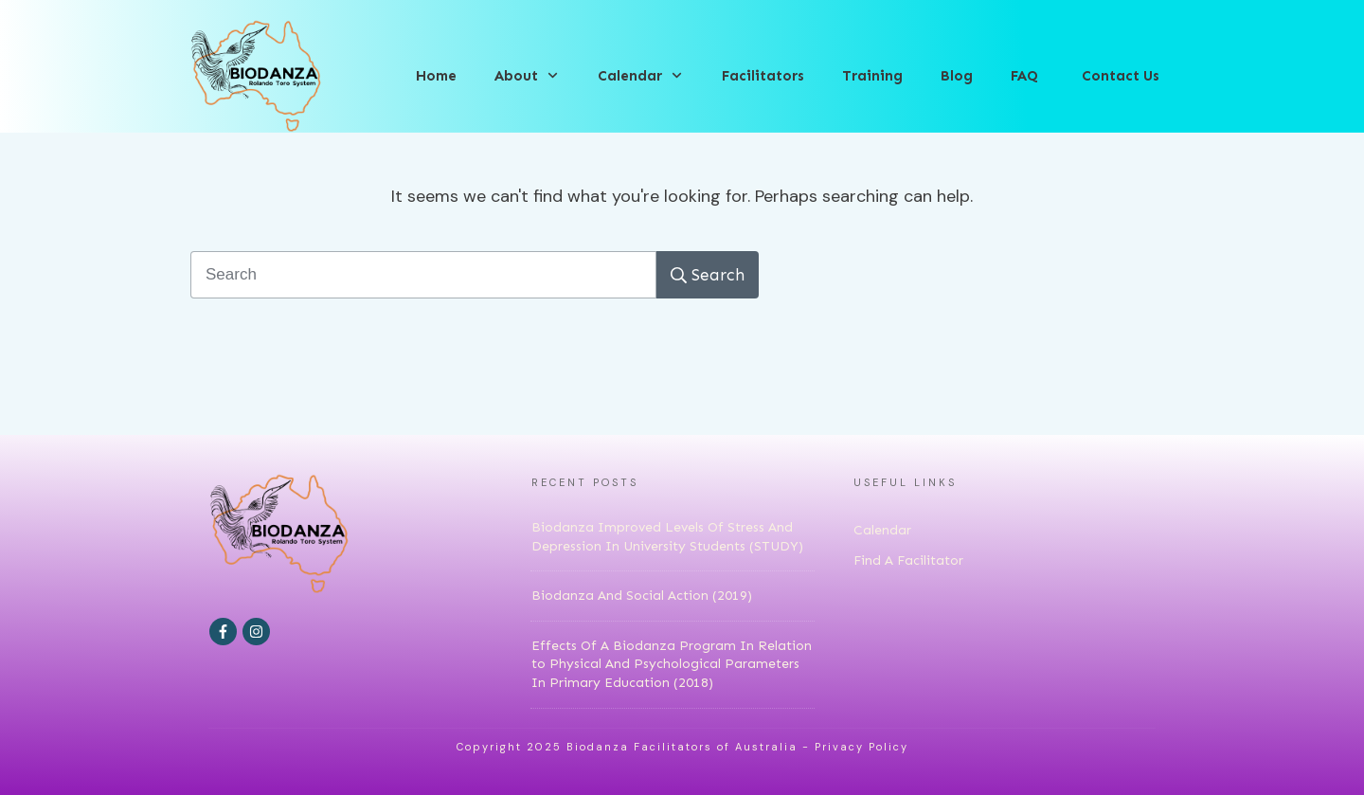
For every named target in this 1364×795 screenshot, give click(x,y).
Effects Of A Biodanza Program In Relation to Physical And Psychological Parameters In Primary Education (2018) (671, 664)
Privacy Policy (861, 746)
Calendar (882, 530)
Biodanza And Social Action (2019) (641, 595)
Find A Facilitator (908, 560)
